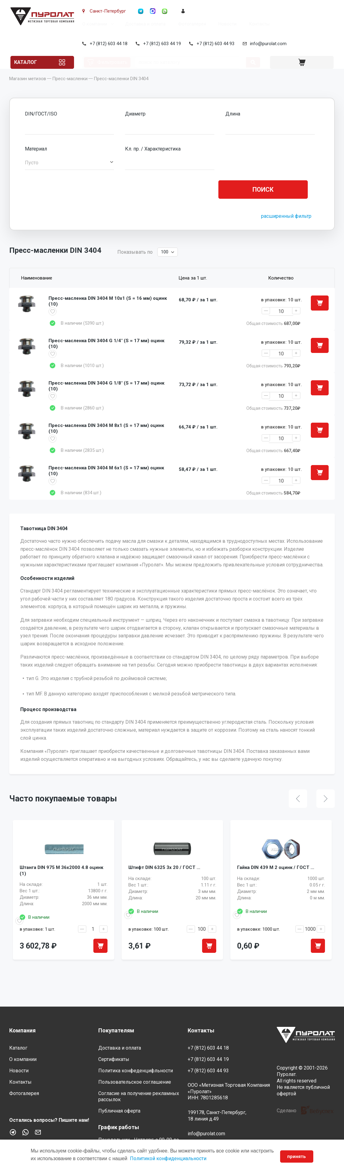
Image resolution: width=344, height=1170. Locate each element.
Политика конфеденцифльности (135, 1071)
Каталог (32, 62)
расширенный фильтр (286, 225)
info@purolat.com (267, 43)
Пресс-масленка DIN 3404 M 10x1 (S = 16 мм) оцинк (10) (108, 312)
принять (295, 1156)
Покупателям (116, 1030)
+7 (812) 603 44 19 (161, 43)
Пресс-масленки (70, 88)
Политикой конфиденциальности (192, 1158)
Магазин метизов (27, 88)
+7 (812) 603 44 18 (107, 43)
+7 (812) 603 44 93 (214, 43)
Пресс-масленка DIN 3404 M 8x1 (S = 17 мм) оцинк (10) (106, 447)
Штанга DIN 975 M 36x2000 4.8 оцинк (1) (61, 900)
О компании (93, 24)
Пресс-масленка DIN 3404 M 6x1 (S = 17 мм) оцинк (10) (106, 492)
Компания (22, 1030)
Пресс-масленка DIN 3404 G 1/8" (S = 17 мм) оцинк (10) (106, 402)
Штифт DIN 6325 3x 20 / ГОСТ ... (164, 897)
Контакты (258, 24)
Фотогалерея (191, 24)
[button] (69, 172)
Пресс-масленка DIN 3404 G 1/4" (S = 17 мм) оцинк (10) (106, 357)
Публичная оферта (119, 1111)
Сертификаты (113, 1059)
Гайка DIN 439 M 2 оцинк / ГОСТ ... (275, 897)
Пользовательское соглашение (134, 1082)
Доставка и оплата (144, 24)
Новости (226, 24)
